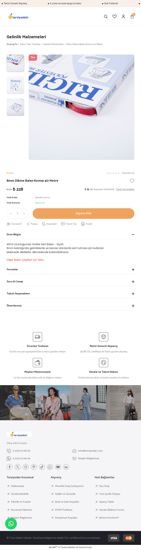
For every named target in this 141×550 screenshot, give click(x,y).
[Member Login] (123, 16)
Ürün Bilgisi (14, 234)
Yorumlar (12, 269)
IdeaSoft (53, 547)
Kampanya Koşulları (66, 518)
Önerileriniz (14, 306)
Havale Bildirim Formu (111, 510)
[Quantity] (17, 213)
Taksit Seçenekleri (18, 293)
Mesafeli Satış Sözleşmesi (69, 486)
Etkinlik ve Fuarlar (21, 502)
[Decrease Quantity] (10, 213)
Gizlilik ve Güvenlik (65, 494)
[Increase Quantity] (25, 213)
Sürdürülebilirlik (20, 494)
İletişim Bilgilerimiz (21, 518)
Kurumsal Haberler (21, 510)
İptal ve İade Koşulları (67, 502)
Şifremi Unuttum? (109, 518)
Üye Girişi (104, 486)
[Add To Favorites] (132, 181)
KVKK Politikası (63, 510)
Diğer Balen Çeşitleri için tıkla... (26, 260)
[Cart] (132, 16)
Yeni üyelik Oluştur (109, 494)
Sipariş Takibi (106, 502)
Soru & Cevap (15, 281)
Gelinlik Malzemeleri (26, 37)
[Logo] (19, 16)
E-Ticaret (63, 547)
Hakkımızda (17, 486)
